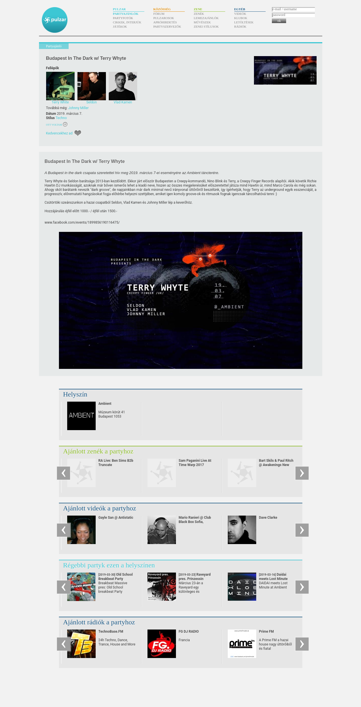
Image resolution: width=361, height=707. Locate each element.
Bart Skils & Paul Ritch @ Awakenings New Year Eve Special (276, 465)
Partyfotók (123, 18)
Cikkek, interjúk (127, 22)
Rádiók (240, 26)
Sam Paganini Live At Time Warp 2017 (195, 463)
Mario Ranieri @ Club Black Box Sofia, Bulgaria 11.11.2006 (195, 522)
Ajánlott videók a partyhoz (99, 508)
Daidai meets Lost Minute (273, 579)
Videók (240, 13)
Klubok (240, 18)
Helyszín (75, 394)
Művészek (202, 22)
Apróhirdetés (165, 22)
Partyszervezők (167, 26)
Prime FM (266, 632)
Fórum (159, 13)
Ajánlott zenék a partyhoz (98, 451)
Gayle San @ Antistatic (116, 518)
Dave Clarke (268, 518)
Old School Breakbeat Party (116, 579)
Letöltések (244, 22)
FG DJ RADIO (189, 632)
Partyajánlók (125, 13)
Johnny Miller (78, 108)
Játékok (120, 26)
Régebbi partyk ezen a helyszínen (109, 565)
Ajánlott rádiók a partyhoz (99, 622)
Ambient (105, 404)
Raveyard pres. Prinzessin (195, 579)
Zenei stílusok (206, 26)
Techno (61, 118)
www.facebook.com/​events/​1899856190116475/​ (82, 222)
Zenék (199, 13)
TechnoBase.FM (111, 632)
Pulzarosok (163, 18)
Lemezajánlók (206, 18)
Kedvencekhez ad (59, 133)
